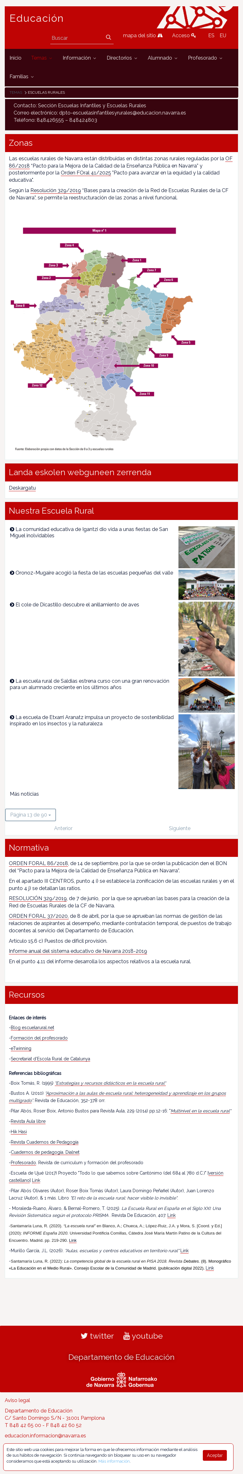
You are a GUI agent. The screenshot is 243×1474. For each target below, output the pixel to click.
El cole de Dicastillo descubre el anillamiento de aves (77, 605)
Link (36, 1180)
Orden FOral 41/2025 (86, 173)
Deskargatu (22, 488)
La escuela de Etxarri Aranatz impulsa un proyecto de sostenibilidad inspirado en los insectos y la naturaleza (92, 720)
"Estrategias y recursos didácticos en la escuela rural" (110, 1083)
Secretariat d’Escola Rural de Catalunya (50, 1058)
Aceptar (215, 1455)
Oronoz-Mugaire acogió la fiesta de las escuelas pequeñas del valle (94, 573)
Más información (114, 1461)
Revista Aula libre (28, 1121)
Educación (36, 18)
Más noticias (24, 794)
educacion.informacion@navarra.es (45, 1436)
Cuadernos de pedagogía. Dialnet (45, 1152)
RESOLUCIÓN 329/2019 (38, 898)
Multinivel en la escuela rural (200, 1110)
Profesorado (23, 1162)
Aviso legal (17, 1400)
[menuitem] (15, 58)
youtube (143, 1336)
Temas (15, 92)
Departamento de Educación (121, 1357)
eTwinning (21, 1048)
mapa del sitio (143, 35)
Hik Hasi (19, 1131)
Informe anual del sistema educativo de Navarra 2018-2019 (78, 951)
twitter (97, 1336)
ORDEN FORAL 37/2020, (39, 916)
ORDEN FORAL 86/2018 (38, 863)
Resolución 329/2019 (55, 190)
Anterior (63, 828)
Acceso (184, 35)
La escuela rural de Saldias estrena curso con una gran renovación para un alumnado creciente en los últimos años (89, 684)
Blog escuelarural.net (32, 1027)
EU (223, 35)
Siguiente (179, 828)
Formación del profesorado (39, 1038)
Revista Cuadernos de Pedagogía (44, 1142)
